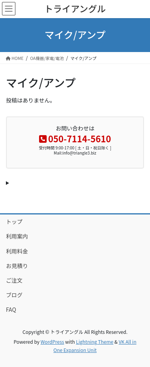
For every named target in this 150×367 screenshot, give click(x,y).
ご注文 (14, 280)
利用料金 (17, 251)
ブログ (14, 295)
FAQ (11, 309)
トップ (14, 221)
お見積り (17, 266)
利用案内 (17, 236)
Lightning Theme (94, 341)
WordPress (52, 341)
